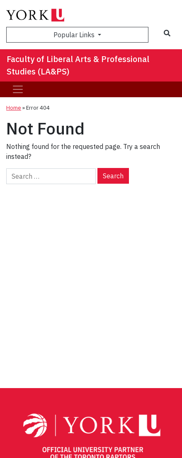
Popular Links (74, 35)
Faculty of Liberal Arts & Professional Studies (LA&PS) (78, 65)
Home (13, 107)
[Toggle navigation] (18, 89)
